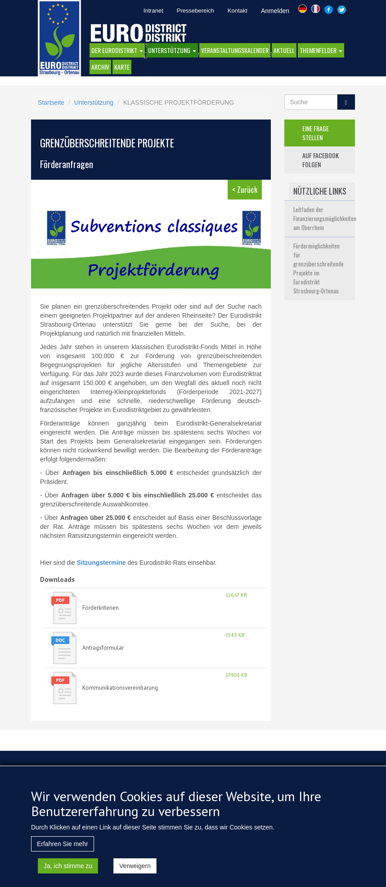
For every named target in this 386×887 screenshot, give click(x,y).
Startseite (51, 102)
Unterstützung (172, 50)
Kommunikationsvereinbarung (120, 688)
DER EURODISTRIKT (117, 50)
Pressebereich (195, 10)
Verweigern (135, 870)
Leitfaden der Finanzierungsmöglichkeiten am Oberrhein (324, 218)
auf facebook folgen (320, 160)
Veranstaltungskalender (235, 50)
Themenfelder (321, 50)
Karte (122, 66)
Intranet (153, 10)
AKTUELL (284, 50)
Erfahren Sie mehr (62, 848)
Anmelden (275, 10)
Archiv (100, 66)
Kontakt (237, 10)
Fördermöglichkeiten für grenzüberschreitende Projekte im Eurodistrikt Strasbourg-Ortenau (318, 268)
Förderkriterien (100, 608)
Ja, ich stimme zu (68, 870)
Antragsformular (103, 648)
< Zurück (244, 189)
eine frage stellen (315, 133)
